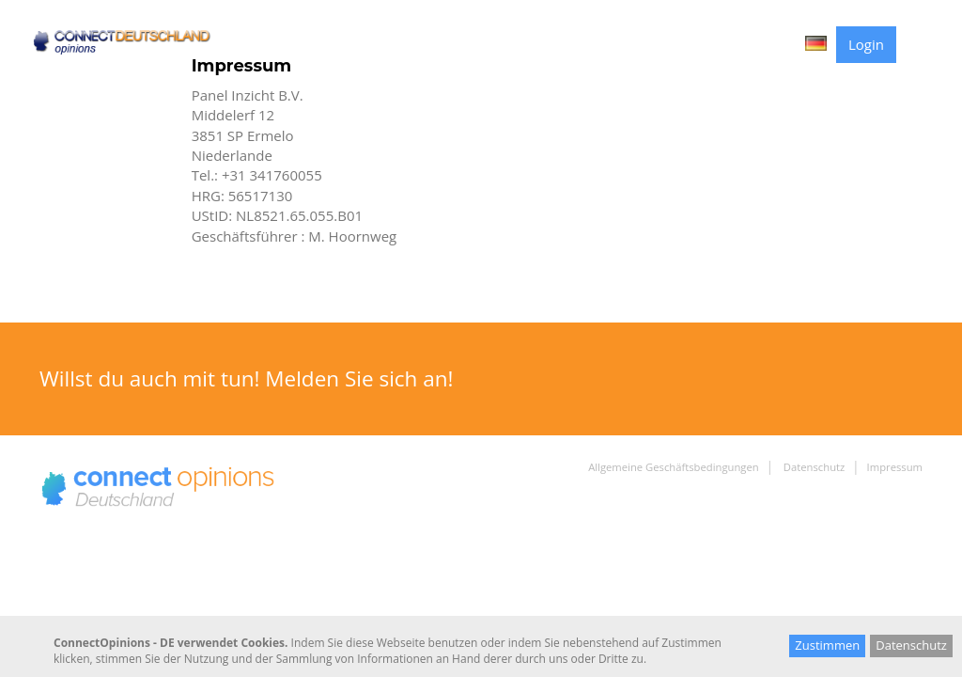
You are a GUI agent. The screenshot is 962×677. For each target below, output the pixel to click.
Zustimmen (827, 645)
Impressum (895, 467)
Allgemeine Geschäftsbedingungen (673, 467)
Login (866, 44)
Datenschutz (813, 467)
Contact (760, 44)
